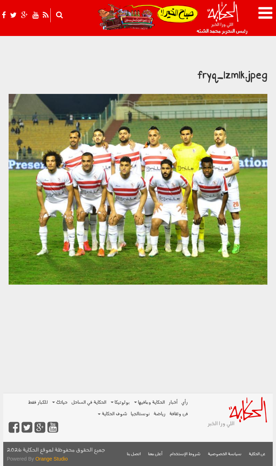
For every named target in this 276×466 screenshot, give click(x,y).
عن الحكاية (257, 454)
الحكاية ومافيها (149, 402)
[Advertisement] (138, 335)
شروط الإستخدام (185, 454)
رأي (184, 402)
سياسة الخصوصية (225, 454)
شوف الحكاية (112, 414)
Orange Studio (51, 459)
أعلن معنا (155, 454)
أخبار (173, 402)
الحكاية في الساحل (88, 402)
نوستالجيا (140, 414)
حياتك (60, 402)
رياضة (159, 414)
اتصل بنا (134, 454)
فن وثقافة (178, 414)
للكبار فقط (38, 402)
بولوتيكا (120, 402)
